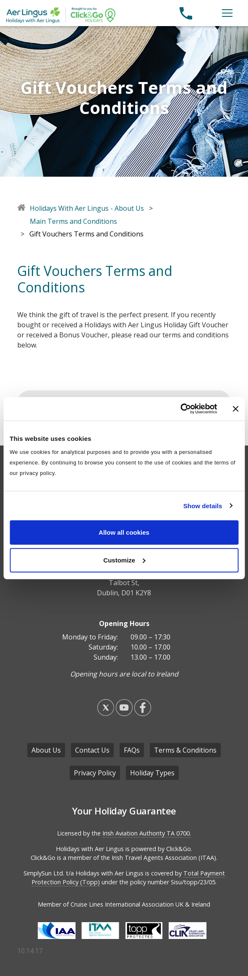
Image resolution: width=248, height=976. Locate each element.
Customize (124, 559)
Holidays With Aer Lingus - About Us (87, 208)
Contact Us (92, 750)
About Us (46, 750)
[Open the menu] (227, 13)
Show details (202, 505)
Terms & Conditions (185, 750)
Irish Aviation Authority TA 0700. (146, 833)
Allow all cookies (124, 532)
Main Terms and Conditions (73, 221)
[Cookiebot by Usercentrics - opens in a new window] (180, 408)
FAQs (132, 750)
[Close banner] (235, 409)
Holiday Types (152, 772)
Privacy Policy (95, 772)
